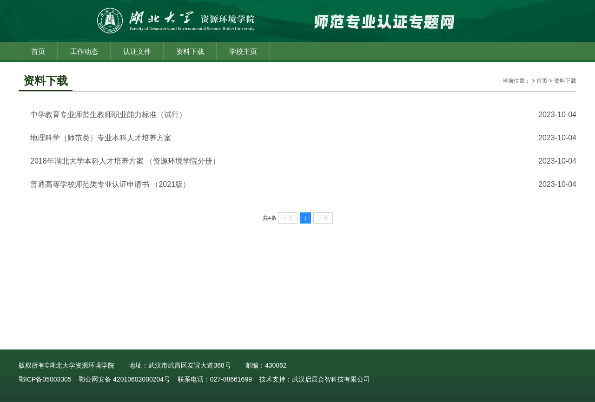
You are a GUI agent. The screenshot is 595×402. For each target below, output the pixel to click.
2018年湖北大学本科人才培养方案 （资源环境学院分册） (125, 161)
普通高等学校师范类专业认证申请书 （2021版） (110, 184)
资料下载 (190, 51)
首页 (38, 51)
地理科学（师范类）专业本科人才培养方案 (101, 138)
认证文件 (137, 51)
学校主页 (243, 51)
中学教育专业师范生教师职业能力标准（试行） (108, 115)
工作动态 (84, 51)
